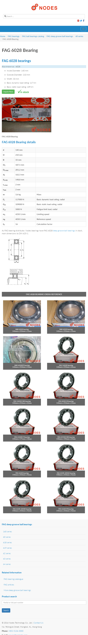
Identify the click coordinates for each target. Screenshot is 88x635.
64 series (7, 564)
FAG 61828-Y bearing (22, 437)
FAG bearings (13, 36)
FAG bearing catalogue (13, 579)
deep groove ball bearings (64, 230)
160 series (7, 531)
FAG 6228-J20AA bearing (66, 473)
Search (6, 610)
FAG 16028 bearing (66, 365)
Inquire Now (8, 92)
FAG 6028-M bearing (66, 401)
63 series (7, 558)
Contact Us (38, 622)
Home (2, 36)
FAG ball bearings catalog (33, 36)
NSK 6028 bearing (22, 329)
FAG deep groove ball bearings (60, 36)
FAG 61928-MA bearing (66, 437)
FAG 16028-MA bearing (22, 401)
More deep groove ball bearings (17, 590)
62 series (7, 553)
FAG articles (9, 584)
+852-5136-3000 (16, 631)
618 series (7, 542)
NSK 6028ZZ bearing (22, 365)
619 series (7, 548)
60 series (79, 36)
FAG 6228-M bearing (66, 509)
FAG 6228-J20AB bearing (22, 509)
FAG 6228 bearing (22, 473)
